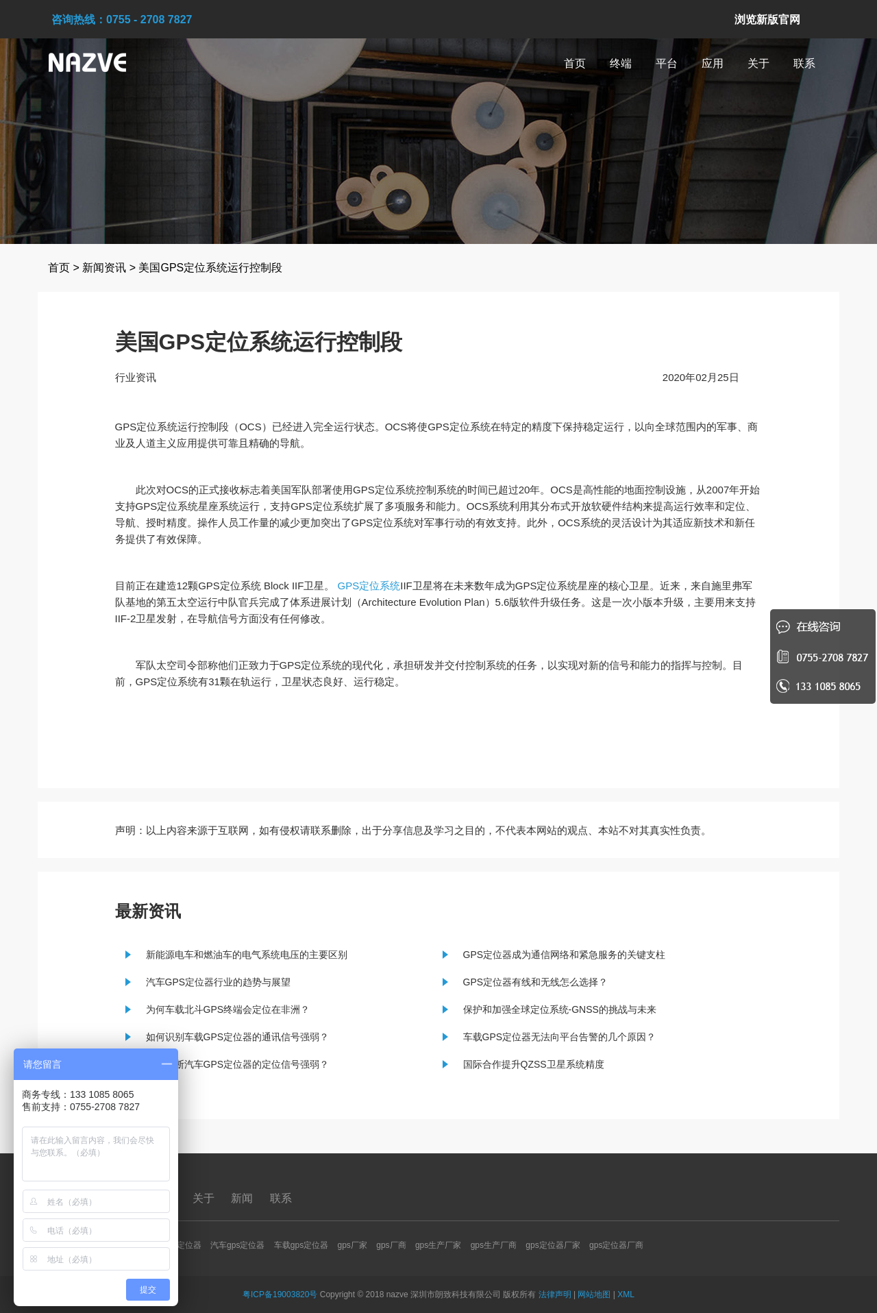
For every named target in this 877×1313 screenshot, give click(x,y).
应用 (713, 63)
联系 (804, 63)
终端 (621, 63)
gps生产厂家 (438, 1245)
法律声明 (555, 1294)
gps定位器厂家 (553, 1245)
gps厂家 (352, 1245)
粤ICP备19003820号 (280, 1294)
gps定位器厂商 (616, 1245)
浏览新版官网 (767, 19)
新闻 (243, 1198)
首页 (575, 63)
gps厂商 (391, 1245)
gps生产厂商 (494, 1245)
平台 (667, 63)
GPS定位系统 (369, 585)
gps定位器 (182, 1245)
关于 (758, 63)
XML (625, 1294)
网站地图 (594, 1294)
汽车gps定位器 (237, 1245)
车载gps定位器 (301, 1245)
